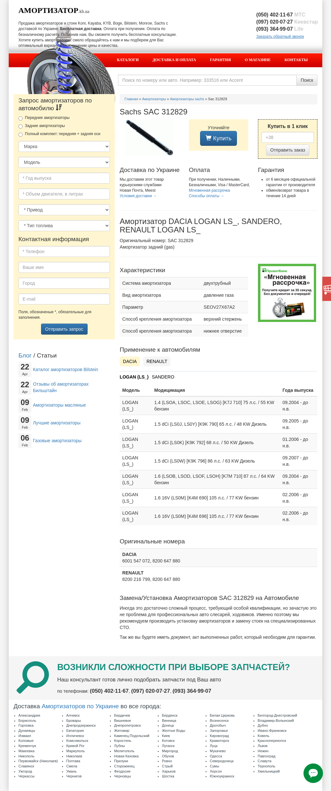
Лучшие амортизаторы (56, 422)
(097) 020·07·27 (287, 22)
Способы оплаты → (206, 196)
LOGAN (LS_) (134, 376)
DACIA (130, 361)
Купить (218, 138)
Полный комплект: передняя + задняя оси (59, 134)
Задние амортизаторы (41, 126)
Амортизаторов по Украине (80, 706)
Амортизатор (48, 10)
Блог (25, 355)
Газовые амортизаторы (57, 440)
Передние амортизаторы (43, 118)
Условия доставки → (138, 196)
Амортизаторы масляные (59, 405)
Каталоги (128, 60)
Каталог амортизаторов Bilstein (65, 369)
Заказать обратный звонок (280, 36)
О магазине (258, 60)
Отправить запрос (64, 329)
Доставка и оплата (174, 60)
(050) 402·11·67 (280, 14)
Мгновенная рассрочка (209, 190)
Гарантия (220, 60)
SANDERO (163, 376)
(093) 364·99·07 (280, 29)
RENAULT (156, 361)
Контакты (296, 60)
